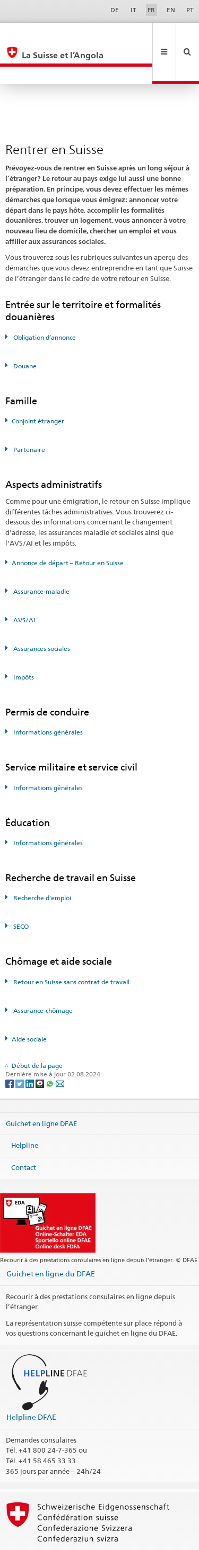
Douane (24, 330)
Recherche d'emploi (41, 862)
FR (151, 10)
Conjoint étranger (38, 385)
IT (133, 10)
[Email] (60, 1048)
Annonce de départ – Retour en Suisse (68, 527)
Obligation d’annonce (44, 302)
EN (171, 10)
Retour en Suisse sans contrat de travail (70, 946)
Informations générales (47, 697)
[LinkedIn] (30, 1048)
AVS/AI (24, 584)
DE (114, 10)
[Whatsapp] (51, 1048)
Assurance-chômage (42, 975)
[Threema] (41, 1048)
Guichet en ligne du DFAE (50, 1238)
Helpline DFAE (31, 1381)
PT (190, 10)
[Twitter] (20, 1048)
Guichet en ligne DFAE (41, 1087)
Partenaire (28, 414)
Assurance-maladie (41, 556)
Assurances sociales (41, 613)
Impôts (23, 642)
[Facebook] (10, 1048)
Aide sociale (29, 1004)
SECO (20, 891)
